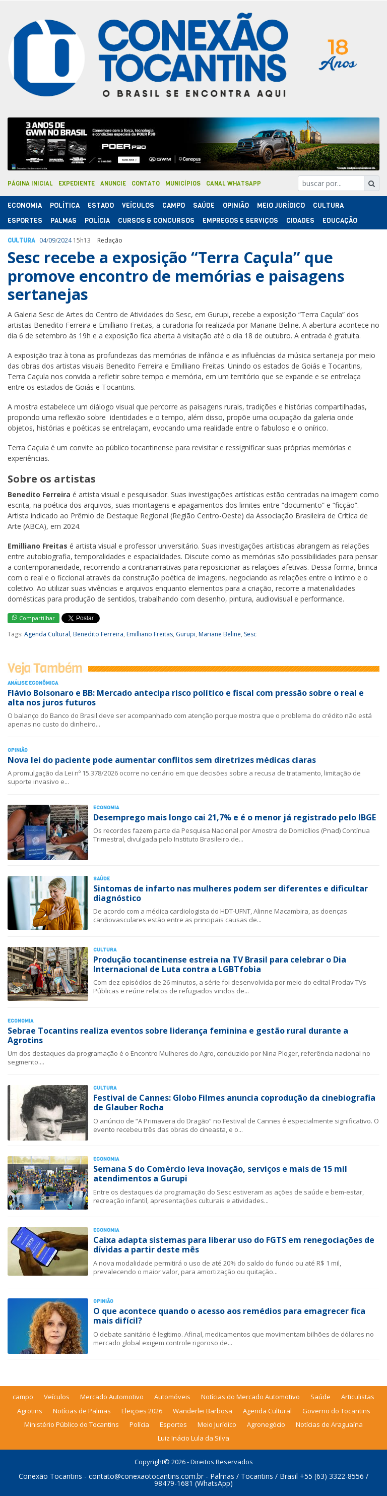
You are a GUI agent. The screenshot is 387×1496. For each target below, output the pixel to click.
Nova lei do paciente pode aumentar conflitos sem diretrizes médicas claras (162, 759)
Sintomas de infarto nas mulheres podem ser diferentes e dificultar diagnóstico (230, 893)
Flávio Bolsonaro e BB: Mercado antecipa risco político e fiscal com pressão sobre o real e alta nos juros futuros (186, 697)
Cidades (300, 220)
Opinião (236, 205)
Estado (101, 205)
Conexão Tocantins (50, 1476)
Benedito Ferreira (98, 634)
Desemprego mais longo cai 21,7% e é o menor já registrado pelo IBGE (234, 817)
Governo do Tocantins (336, 1410)
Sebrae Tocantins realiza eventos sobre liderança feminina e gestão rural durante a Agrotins (178, 1035)
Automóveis (172, 1396)
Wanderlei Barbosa (202, 1410)
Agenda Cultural (47, 634)
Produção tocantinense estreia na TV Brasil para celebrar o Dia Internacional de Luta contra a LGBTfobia (219, 964)
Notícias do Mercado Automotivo (250, 1396)
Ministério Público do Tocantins (71, 1424)
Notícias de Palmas (82, 1410)
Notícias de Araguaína (329, 1424)
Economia (25, 205)
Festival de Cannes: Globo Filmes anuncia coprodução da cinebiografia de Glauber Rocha (234, 1102)
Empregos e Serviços (240, 220)
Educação (339, 220)
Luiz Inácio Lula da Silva (193, 1438)
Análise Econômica (33, 683)
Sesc (250, 634)
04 (42, 240)
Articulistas (357, 1396)
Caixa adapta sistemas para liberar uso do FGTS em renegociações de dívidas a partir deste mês (233, 1244)
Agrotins (29, 1410)
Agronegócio (266, 1424)
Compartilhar (33, 618)
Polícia (139, 1424)
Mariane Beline (220, 634)
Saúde (204, 205)
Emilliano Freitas (149, 634)
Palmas (63, 220)
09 (51, 240)
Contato (146, 183)
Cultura (328, 205)
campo (23, 1396)
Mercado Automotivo (112, 1396)
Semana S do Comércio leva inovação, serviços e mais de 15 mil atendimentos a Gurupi (220, 1173)
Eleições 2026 (141, 1410)
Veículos (138, 205)
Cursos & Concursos (156, 220)
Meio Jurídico (281, 205)
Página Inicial (30, 183)
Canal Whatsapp (233, 183)
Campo (173, 205)
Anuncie (113, 183)
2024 (64, 240)
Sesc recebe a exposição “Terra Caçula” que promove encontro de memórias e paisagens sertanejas (176, 276)
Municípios (183, 183)
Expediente (76, 183)
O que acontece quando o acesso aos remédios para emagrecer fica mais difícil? (229, 1315)
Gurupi (186, 634)
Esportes (25, 220)
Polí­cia (97, 220)
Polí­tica (65, 205)
